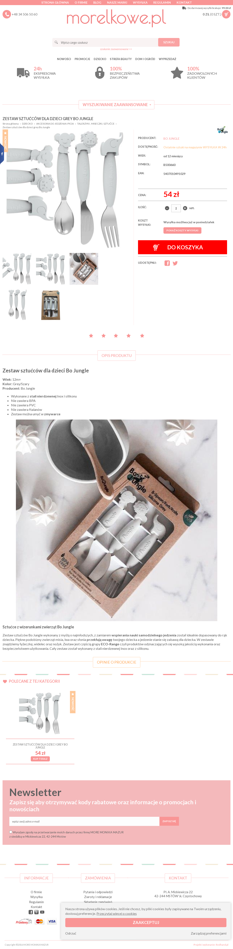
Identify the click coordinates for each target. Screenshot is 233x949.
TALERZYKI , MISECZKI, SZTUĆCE (95, 123)
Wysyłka (140, 2)
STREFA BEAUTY (121, 59)
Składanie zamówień (98, 902)
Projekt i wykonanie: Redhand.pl (211, 944)
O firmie (81, 2)
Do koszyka (178, 247)
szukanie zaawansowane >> (116, 49)
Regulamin (162, 2)
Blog (97, 2)
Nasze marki (117, 2)
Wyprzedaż (167, 59)
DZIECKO (100, 59)
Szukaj (168, 42)
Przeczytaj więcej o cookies (116, 913)
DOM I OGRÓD (145, 59)
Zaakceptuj (146, 922)
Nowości (64, 59)
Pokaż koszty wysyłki (182, 230)
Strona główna (55, 2)
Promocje (82, 59)
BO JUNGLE (171, 138)
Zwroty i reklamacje (98, 897)
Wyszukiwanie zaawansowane (115, 104)
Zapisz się (169, 821)
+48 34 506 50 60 (24, 14)
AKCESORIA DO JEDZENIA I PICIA (55, 123)
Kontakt (184, 2)
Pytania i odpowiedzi (98, 892)
